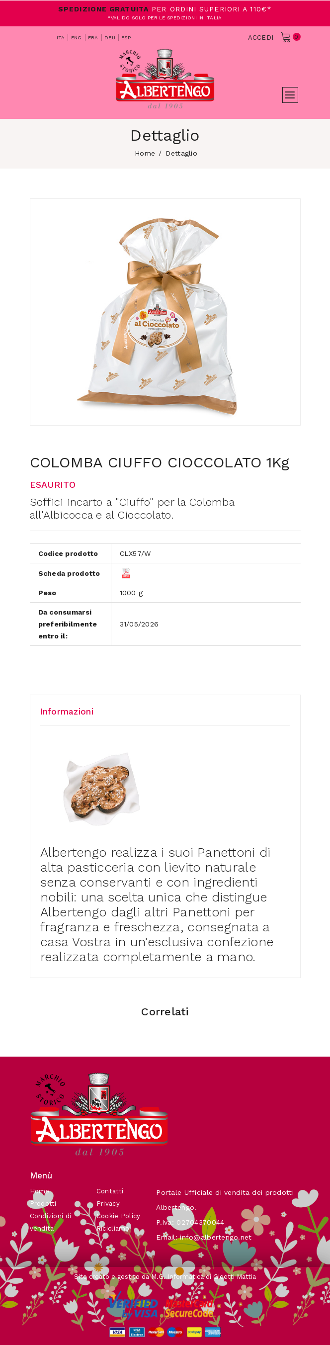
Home (40, 1191)
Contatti (109, 1191)
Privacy (108, 1203)
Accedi (261, 37)
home (145, 153)
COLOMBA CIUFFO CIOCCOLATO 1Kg (160, 462)
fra (93, 37)
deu (109, 37)
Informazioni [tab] (66, 712)
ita (61, 37)
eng (76, 37)
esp (126, 37)
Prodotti (43, 1203)
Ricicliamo (113, 1228)
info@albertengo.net (215, 1237)
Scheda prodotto (69, 573)
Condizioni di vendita (51, 1222)
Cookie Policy (118, 1216)
